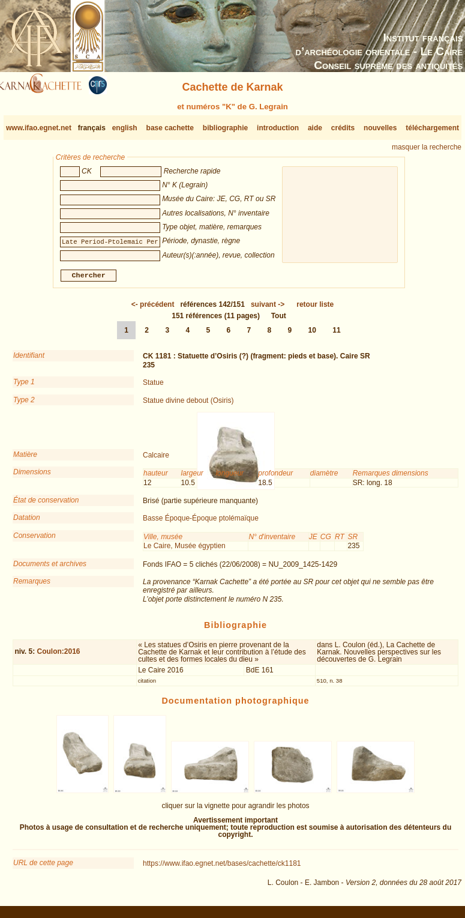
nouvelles (380, 128)
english (124, 128)
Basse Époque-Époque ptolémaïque (201, 523)
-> (267, 309)
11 (336, 335)
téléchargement (432, 128)
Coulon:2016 (58, 656)
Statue (153, 387)
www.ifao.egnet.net (38, 128)
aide (315, 128)
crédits (343, 128)
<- (153, 309)
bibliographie (225, 128)
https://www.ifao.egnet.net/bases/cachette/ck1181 (222, 868)
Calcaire (156, 460)
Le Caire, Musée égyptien (184, 550)
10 (312, 335)
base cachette (170, 128)
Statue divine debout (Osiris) (188, 404)
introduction (278, 128)
